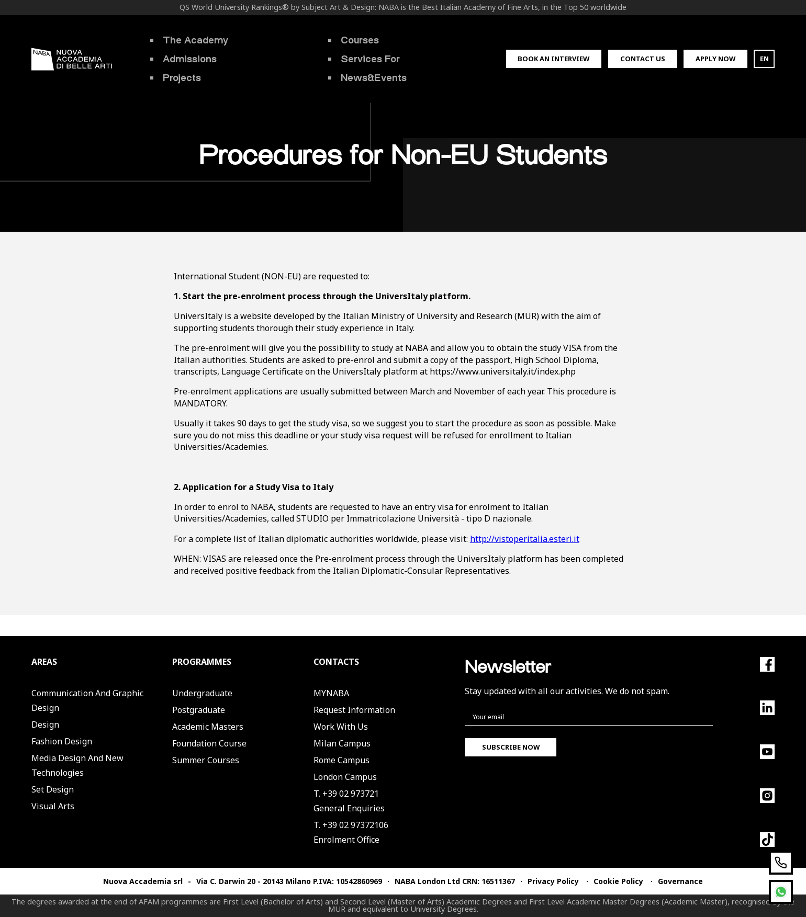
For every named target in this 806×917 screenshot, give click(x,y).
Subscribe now (511, 747)
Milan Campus (342, 743)
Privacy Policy (553, 881)
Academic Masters (207, 726)
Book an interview (553, 58)
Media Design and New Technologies (77, 765)
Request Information (354, 710)
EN (764, 58)
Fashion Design (61, 741)
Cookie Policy (618, 881)
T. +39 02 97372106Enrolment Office (351, 832)
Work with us (341, 726)
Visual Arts (52, 806)
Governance (680, 881)
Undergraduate (202, 693)
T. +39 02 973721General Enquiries (349, 801)
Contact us (642, 58)
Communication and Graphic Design (87, 700)
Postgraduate (198, 710)
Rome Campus (342, 760)
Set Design (52, 789)
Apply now (715, 58)
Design (45, 724)
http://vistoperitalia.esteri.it (524, 539)
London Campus (345, 777)
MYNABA (331, 693)
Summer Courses (205, 760)
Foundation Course (209, 743)
